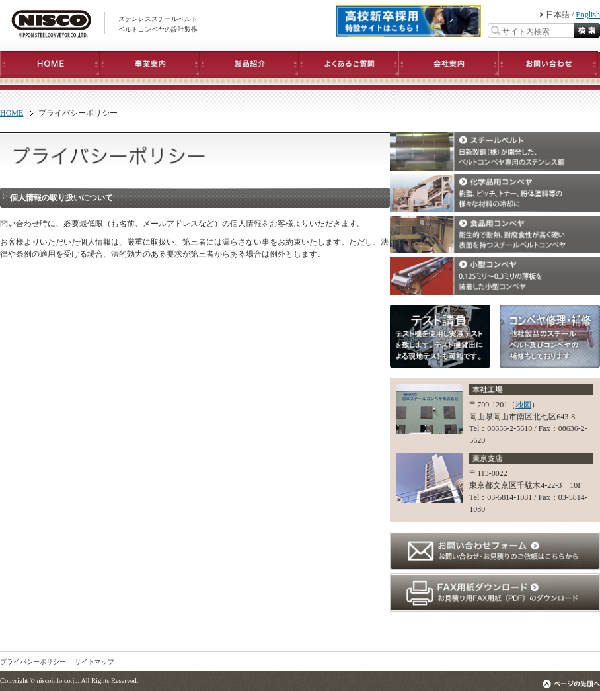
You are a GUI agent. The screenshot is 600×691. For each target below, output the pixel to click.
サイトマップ (94, 661)
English (588, 14)
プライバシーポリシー (33, 661)
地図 (523, 404)
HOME (11, 113)
